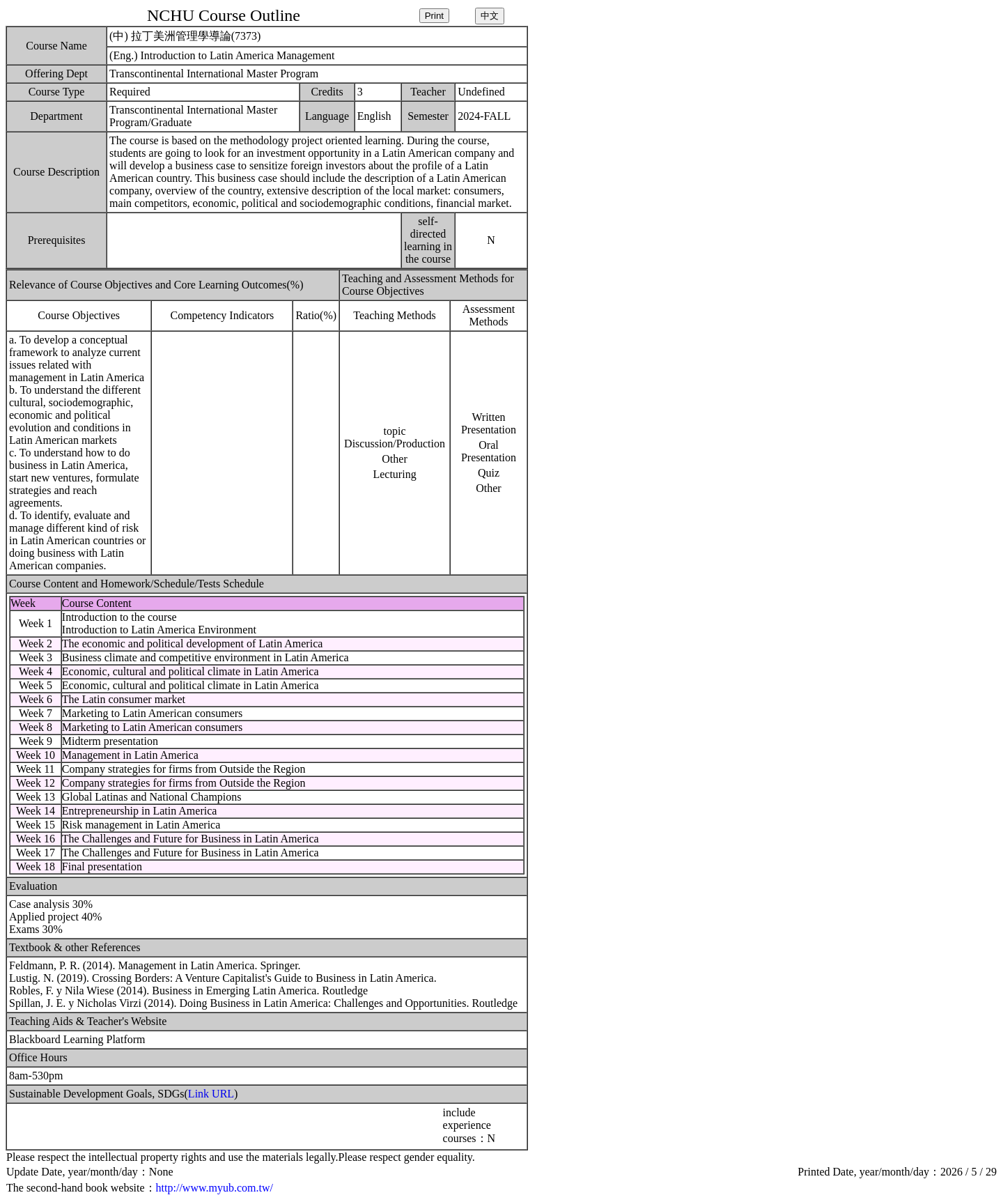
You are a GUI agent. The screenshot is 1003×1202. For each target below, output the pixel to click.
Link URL (211, 1094)
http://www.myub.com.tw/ (214, 1188)
